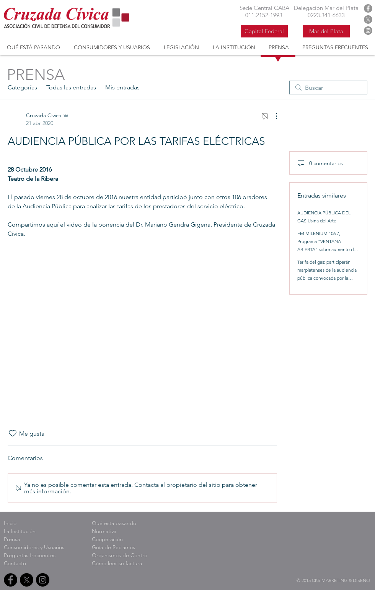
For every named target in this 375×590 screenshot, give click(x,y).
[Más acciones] (272, 116)
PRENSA (36, 74)
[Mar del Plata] (326, 31)
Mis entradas (122, 87)
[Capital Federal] (264, 31)
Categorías (22, 87)
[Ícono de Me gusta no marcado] (13, 433)
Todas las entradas (71, 87)
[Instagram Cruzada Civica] (368, 30)
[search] (328, 87)
